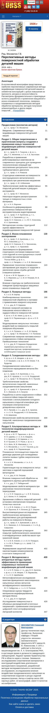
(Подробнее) (19, 110)
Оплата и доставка (24, 707)
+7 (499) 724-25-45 (31, 11)
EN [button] (41, 2)
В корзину (33, 29)
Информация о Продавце (24, 695)
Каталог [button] (16, 16)
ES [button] (37, 2)
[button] (25, 7)
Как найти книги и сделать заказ (24, 704)
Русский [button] (31, 2)
